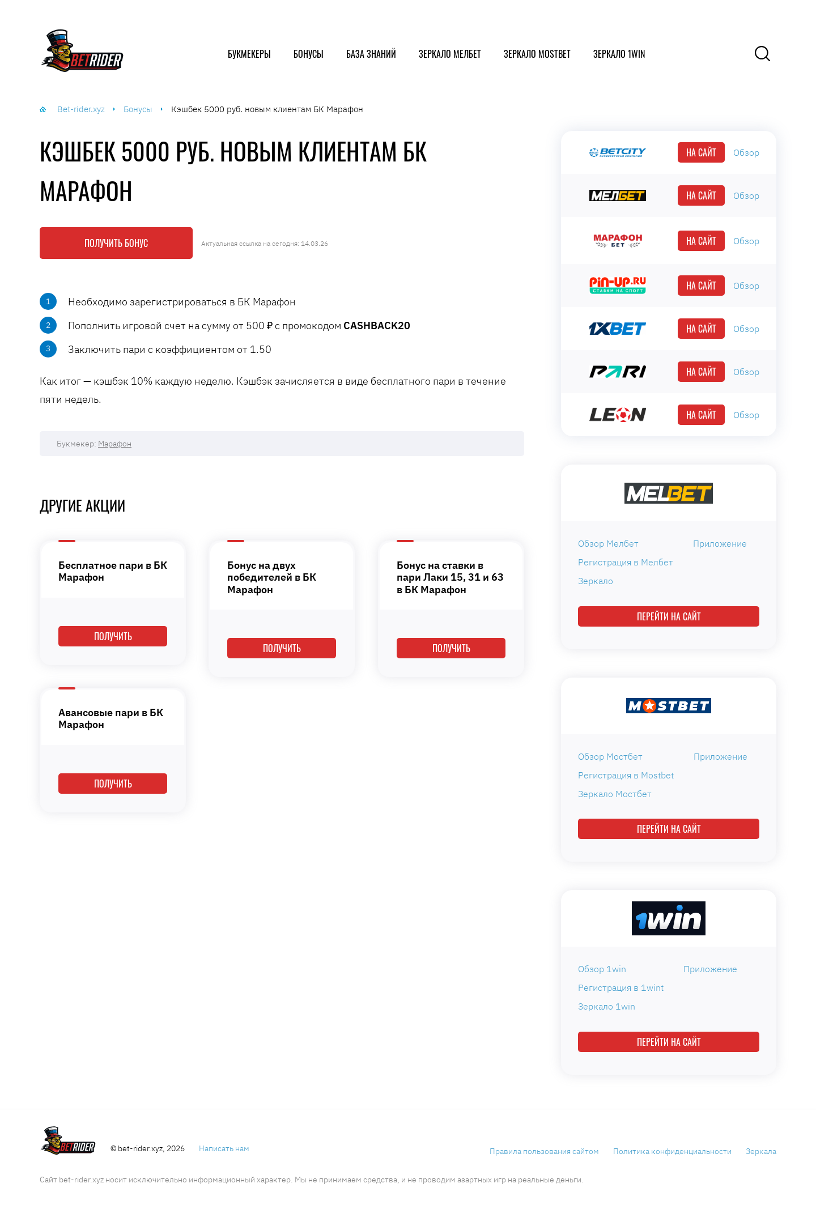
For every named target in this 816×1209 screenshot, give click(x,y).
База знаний (371, 54)
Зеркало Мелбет (450, 54)
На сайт (701, 152)
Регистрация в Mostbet (626, 775)
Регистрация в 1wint (621, 987)
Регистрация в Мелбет (625, 562)
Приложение (720, 543)
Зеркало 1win (619, 54)
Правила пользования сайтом (544, 1151)
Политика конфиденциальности (672, 1151)
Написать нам (224, 1148)
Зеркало (595, 580)
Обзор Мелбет (608, 543)
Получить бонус (116, 243)
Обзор (746, 152)
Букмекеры (249, 54)
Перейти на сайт (669, 616)
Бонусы (309, 54)
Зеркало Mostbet (537, 54)
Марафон (114, 444)
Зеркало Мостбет (615, 793)
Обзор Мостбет (610, 756)
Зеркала (761, 1151)
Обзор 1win (602, 968)
